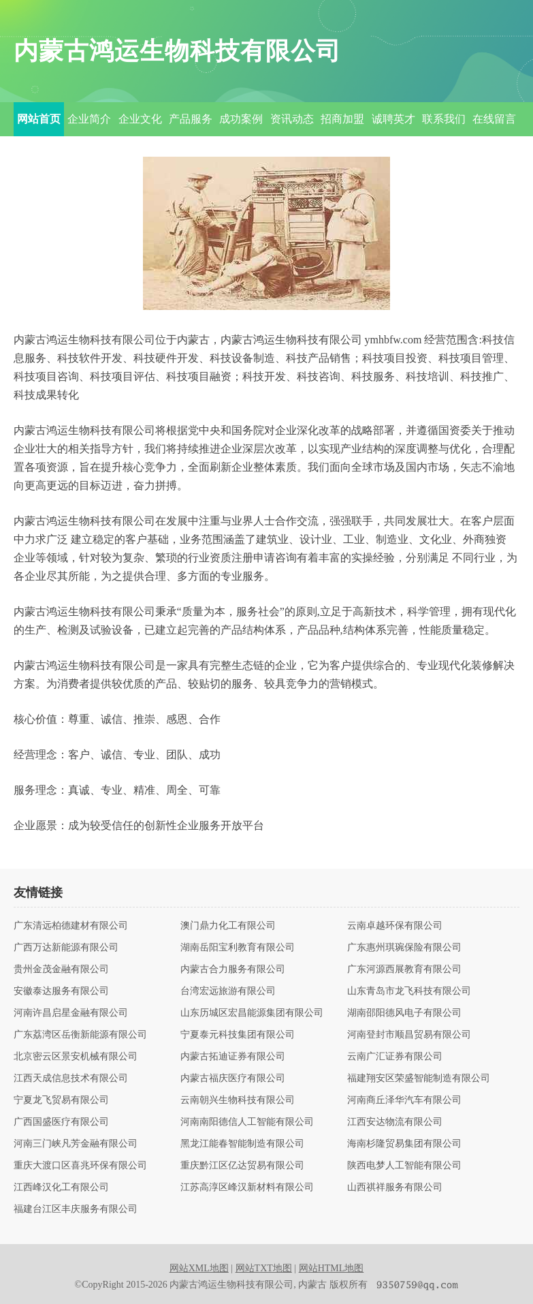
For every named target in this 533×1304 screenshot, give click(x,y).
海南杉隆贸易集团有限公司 (404, 1144)
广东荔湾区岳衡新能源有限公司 (80, 1035)
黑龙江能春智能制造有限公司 (242, 1144)
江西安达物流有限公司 (394, 1122)
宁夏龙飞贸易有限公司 (61, 1100)
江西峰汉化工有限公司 (61, 1187)
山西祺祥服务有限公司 (394, 1187)
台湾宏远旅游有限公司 (228, 991)
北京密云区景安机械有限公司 (76, 1056)
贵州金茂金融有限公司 (61, 969)
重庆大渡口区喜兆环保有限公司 (80, 1165)
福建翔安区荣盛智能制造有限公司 (418, 1078)
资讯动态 (292, 119)
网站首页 (39, 119)
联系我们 (444, 119)
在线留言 (494, 119)
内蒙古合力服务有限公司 (232, 969)
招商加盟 (342, 119)
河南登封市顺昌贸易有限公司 (409, 1035)
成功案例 (241, 119)
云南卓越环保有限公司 (394, 926)
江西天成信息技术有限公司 (71, 1078)
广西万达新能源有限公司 (66, 947)
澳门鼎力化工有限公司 (228, 926)
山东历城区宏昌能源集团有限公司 (251, 1013)
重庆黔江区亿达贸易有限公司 (242, 1165)
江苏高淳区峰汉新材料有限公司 (247, 1187)
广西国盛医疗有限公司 (61, 1122)
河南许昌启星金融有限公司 (71, 1013)
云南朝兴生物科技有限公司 (237, 1100)
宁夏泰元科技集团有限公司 (237, 1035)
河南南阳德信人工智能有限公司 (247, 1122)
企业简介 (89, 119)
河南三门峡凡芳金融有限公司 (76, 1144)
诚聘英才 (393, 119)
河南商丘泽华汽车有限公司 (404, 1100)
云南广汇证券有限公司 (394, 1056)
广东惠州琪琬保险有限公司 (404, 947)
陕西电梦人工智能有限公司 (404, 1165)
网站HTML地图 (331, 1268)
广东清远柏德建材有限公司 (71, 926)
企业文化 (140, 119)
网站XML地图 (199, 1268)
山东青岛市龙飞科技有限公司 (409, 991)
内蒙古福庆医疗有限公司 (232, 1078)
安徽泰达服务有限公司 (61, 991)
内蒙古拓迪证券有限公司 (232, 1056)
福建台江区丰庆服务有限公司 (76, 1209)
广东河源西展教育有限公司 (404, 969)
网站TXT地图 (264, 1268)
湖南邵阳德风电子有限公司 (404, 1013)
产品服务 (190, 119)
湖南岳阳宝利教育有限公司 (237, 947)
